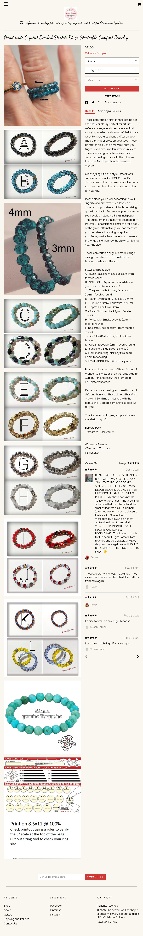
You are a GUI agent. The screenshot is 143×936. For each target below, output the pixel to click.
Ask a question (113, 102)
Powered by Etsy (107, 921)
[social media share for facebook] (86, 102)
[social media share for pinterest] (99, 102)
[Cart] (139, 4)
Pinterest (55, 910)
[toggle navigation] (6, 4)
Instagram (56, 914)
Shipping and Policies (16, 919)
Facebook (56, 905)
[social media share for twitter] (93, 102)
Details (90, 111)
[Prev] (86, 657)
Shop (7, 905)
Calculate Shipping (96, 53)
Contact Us (10, 923)
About (7, 910)
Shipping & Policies (109, 111)
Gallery (8, 914)
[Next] (138, 657)
